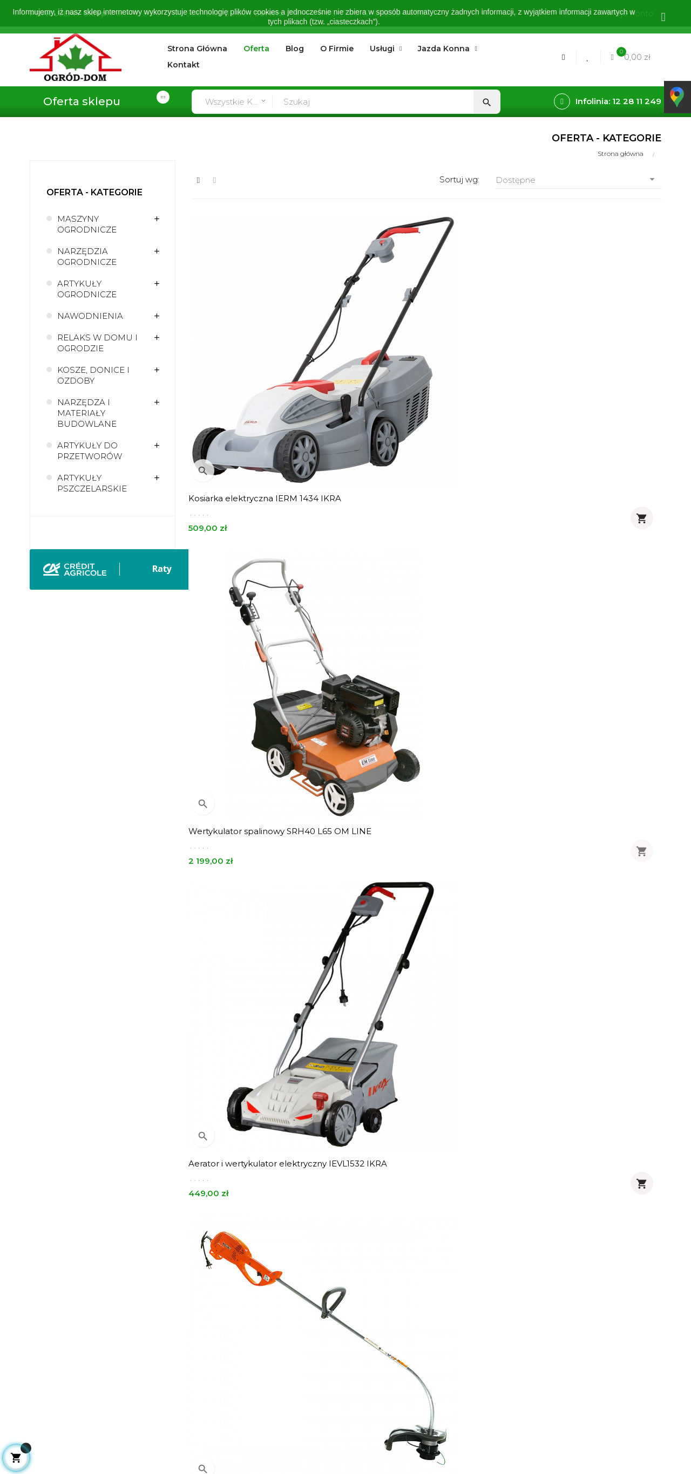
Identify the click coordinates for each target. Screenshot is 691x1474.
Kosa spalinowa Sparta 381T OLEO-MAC (425, 818)
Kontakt (337, 1329)
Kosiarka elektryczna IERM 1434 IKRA (257, 379)
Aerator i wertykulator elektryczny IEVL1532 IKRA (585, 379)
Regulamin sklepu (356, 1292)
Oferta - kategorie (94, 192)
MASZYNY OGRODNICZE (87, 224)
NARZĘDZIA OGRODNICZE (87, 256)
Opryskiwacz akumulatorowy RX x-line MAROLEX (263, 1037)
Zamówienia (216, 1274)
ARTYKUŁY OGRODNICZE (87, 288)
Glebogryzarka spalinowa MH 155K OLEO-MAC (586, 1037)
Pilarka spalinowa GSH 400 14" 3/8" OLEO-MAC (424, 1037)
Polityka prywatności (362, 1311)
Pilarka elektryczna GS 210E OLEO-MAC (262, 818)
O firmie (337, 1256)
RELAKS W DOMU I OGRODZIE (97, 342)
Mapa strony (346, 1347)
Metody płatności (227, 1311)
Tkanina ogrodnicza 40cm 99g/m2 (586, 813)
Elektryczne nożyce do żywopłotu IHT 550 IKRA (423, 598)
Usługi (333, 1274)
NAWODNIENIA (90, 316)
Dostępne (579, 179)
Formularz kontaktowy (237, 1347)
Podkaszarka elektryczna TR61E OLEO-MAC (256, 598)
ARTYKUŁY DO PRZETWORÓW (89, 450)
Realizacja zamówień (234, 1292)
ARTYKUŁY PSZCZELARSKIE (92, 483)
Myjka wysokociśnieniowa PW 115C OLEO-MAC (586, 598)
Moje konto (215, 1256)
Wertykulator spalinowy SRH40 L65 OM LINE (425, 379)
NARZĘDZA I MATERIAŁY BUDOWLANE (87, 413)
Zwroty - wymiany (227, 1329)
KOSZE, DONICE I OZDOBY (93, 375)
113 (637, 1129)
